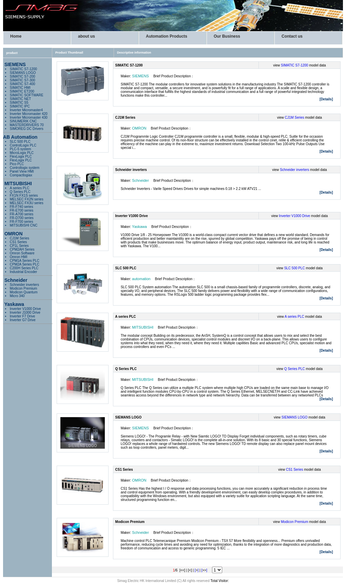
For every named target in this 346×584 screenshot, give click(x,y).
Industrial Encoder (23, 272)
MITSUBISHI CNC (24, 225)
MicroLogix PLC (22, 153)
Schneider (140, 180)
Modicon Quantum (24, 292)
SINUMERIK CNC (23, 121)
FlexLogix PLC (21, 156)
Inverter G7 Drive (23, 320)
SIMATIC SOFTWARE (26, 95)
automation (141, 279)
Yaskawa (139, 227)
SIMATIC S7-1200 (23, 69)
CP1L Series (19, 246)
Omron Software (22, 253)
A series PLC (20, 188)
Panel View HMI (22, 171)
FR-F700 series (21, 221)
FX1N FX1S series (24, 195)
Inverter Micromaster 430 (28, 117)
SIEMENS (140, 76)
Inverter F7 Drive (22, 316)
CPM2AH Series (22, 249)
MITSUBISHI (142, 327)
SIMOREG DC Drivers (26, 129)
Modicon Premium (23, 288)
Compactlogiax (21, 175)
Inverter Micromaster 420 (28, 114)
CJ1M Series (19, 238)
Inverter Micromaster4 (26, 110)
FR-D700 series (22, 218)
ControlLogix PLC (23, 145)
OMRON (139, 128)
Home (15, 36)
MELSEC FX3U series (26, 203)
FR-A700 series (21, 214)
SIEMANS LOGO (23, 73)
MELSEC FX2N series (26, 199)
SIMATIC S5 (19, 102)
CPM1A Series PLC (24, 260)
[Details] (326, 99)
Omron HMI (18, 257)
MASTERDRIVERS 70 (27, 125)
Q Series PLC (20, 192)
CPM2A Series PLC (24, 264)
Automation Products (166, 36)
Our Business (227, 36)
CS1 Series (18, 242)
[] (196, 570)
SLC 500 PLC (20, 141)
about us (86, 36)
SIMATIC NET (20, 99)
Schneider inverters (24, 285)
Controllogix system (24, 168)
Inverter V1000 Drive (25, 309)
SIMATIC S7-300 (22, 80)
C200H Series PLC (24, 268)
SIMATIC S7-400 (22, 84)
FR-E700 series (21, 210)
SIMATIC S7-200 (22, 76)
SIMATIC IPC (20, 106)
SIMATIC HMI (20, 88)
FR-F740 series (21, 207)
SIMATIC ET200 (22, 91)
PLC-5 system (20, 149)
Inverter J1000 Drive (25, 312)
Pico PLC (17, 164)
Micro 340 (17, 296)
